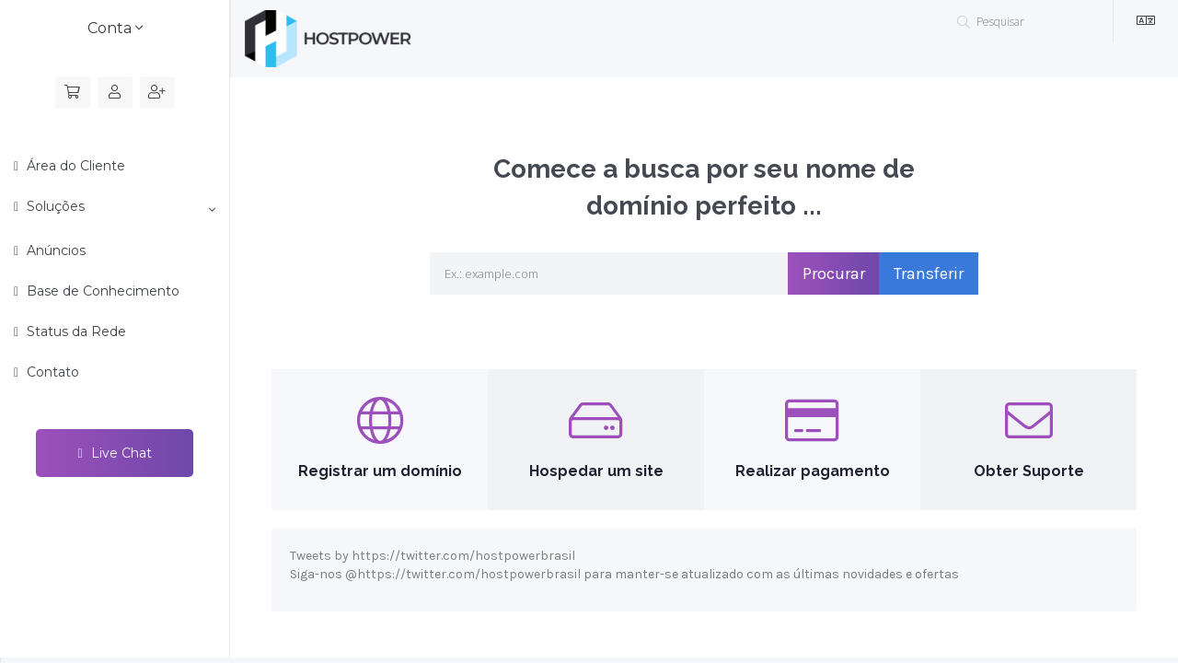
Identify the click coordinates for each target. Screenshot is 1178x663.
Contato (51, 372)
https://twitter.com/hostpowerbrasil (469, 574)
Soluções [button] (119, 207)
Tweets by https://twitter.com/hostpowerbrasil (432, 556)
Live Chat (114, 453)
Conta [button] (115, 28)
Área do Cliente (74, 165)
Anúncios (54, 250)
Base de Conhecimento (101, 291)
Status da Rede (74, 331)
